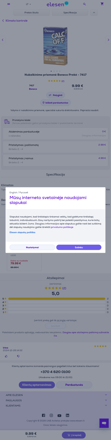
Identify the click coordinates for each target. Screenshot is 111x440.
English (13, 192)
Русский (23, 192)
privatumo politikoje (62, 227)
